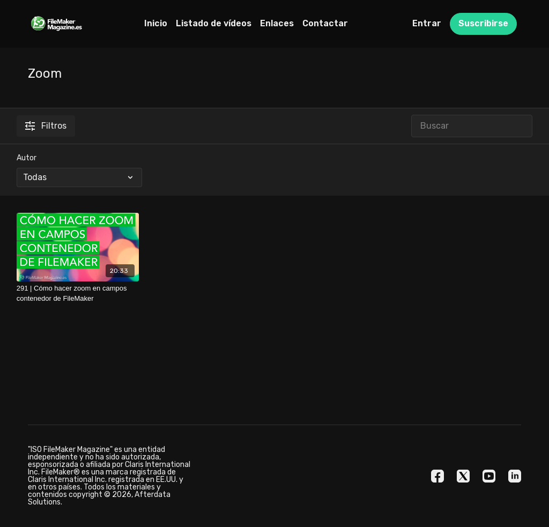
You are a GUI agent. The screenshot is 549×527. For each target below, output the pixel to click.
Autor (26, 157)
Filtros (45, 126)
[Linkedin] (514, 476)
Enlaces (277, 23)
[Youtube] (489, 476)
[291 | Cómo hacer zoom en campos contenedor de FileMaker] (78, 293)
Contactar (325, 23)
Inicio (155, 23)
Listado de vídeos (213, 23)
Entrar (426, 23)
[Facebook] (437, 476)
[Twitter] (463, 476)
